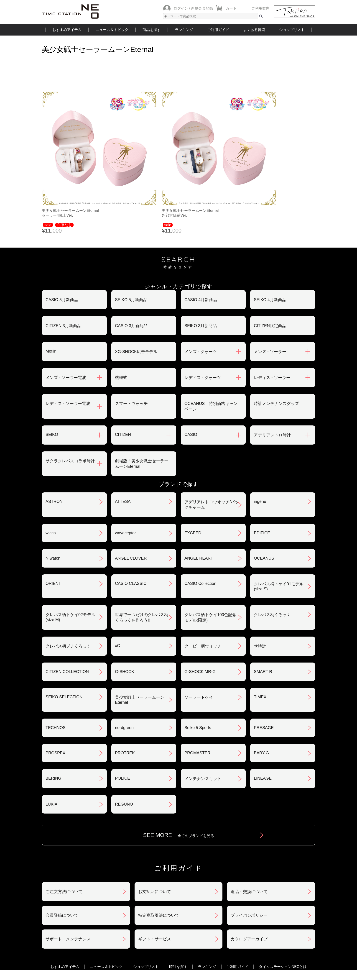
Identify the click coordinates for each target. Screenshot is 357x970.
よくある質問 (254, 30)
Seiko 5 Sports (197, 678)
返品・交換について (249, 842)
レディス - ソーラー (272, 328)
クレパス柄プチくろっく (68, 596)
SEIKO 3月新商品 (200, 276)
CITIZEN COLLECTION (67, 622)
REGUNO (124, 754)
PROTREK (125, 703)
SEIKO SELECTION (64, 647)
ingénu (260, 452)
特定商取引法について (158, 865)
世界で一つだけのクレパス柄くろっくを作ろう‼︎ (141, 568)
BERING (53, 728)
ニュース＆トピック (112, 30)
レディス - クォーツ (202, 328)
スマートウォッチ (131, 354)
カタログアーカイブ (249, 889)
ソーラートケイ (198, 647)
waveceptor (125, 483)
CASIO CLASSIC (130, 534)
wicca (51, 483)
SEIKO (52, 385)
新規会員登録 (202, 8)
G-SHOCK (124, 622)
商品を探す (152, 30)
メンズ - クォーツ (200, 302)
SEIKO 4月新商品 (270, 250)
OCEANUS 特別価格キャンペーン (210, 357)
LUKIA (51, 754)
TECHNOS (56, 678)
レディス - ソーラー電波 (68, 354)
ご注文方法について (64, 842)
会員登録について (62, 865)
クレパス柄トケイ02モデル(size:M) (70, 567)
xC (117, 596)
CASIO (190, 385)
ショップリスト (292, 30)
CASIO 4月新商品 (200, 250)
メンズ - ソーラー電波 (66, 328)
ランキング (184, 30)
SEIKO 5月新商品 (131, 250)
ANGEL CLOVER (131, 508)
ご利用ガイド (218, 30)
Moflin (51, 301)
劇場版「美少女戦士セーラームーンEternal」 (141, 414)
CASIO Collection (200, 534)
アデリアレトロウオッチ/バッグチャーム (211, 455)
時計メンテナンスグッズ (276, 354)
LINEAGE (263, 728)
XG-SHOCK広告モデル (136, 302)
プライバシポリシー (249, 865)
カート (231, 8)
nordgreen (124, 678)
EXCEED (192, 483)
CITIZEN (123, 385)
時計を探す (178, 917)
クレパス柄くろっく (272, 565)
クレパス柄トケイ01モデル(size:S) (278, 537)
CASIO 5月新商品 (62, 250)
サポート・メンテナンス (68, 889)
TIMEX (260, 647)
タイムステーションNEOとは (283, 917)
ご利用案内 (260, 8)
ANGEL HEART (198, 508)
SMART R (263, 622)
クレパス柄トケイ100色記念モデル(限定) (210, 568)
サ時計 (260, 596)
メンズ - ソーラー (270, 302)
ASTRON (54, 452)
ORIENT (53, 534)
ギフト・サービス (154, 889)
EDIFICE (262, 483)
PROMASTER (197, 703)
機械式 (121, 328)
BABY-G (261, 703)
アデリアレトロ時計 (272, 385)
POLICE (122, 728)
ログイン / (181, 8)
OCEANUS (264, 508)
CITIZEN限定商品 (270, 276)
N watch (53, 508)
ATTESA (123, 452)
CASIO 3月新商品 (131, 276)
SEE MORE (178, 785)
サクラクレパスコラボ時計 (70, 411)
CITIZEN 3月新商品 (63, 276)
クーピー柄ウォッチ (202, 596)
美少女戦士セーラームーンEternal (139, 650)
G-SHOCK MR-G (200, 622)
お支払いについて (154, 842)
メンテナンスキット (202, 729)
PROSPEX (55, 703)
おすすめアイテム (67, 30)
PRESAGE (264, 678)
